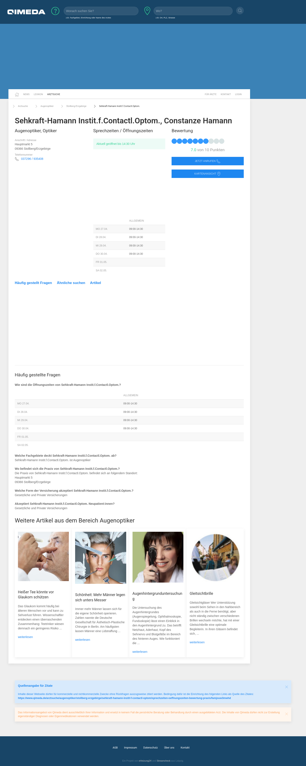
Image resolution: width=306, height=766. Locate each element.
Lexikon (38, 94)
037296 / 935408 (32, 158)
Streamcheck (163, 760)
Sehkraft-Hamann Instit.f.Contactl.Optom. (116, 106)
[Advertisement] (153, 56)
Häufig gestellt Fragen (33, 283)
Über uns (169, 747)
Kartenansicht (207, 174)
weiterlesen (25, 637)
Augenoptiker (44, 106)
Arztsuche (53, 94)
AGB (115, 747)
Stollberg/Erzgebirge (73, 106)
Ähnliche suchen (71, 283)
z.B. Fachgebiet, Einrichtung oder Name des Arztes (88, 17)
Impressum (130, 747)
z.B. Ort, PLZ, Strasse (165, 17)
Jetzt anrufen (208, 161)
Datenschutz (150, 747)
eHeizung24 (145, 760)
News (26, 94)
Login (238, 94)
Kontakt (226, 94)
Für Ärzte (211, 94)
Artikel (95, 283)
